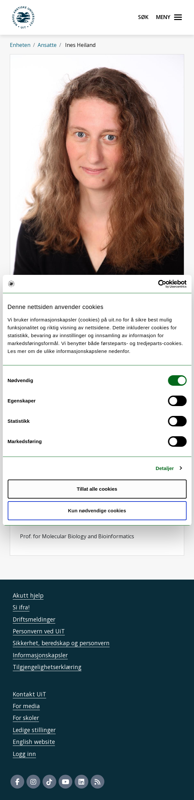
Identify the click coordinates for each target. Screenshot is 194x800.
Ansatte (47, 45)
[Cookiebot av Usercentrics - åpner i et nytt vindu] (157, 284)
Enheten (20, 45)
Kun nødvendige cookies (97, 510)
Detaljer (165, 468)
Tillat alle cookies (97, 489)
